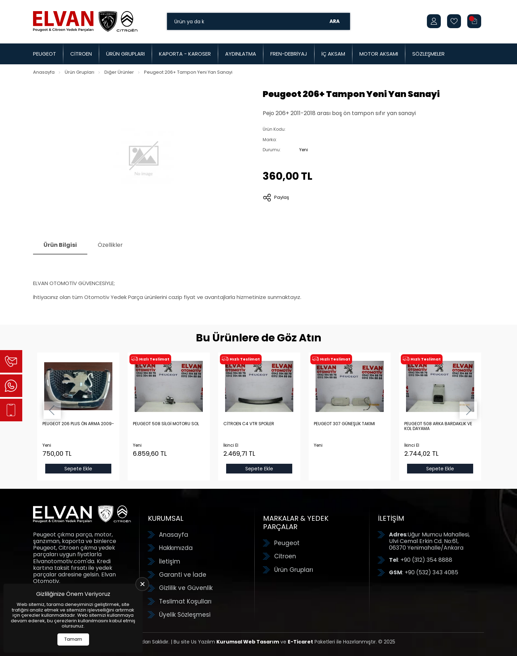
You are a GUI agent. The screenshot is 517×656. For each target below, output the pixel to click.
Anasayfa (44, 72)
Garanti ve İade (182, 574)
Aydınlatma (240, 53)
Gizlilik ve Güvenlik (186, 587)
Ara (334, 21)
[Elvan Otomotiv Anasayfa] (85, 21)
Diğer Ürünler (119, 72)
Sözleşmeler (428, 53)
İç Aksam (333, 53)
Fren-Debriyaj (288, 53)
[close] (142, 584)
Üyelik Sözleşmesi (184, 614)
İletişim (169, 561)
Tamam (73, 639)
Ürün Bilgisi (60, 245)
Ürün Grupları (125, 53)
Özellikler (110, 245)
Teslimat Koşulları (185, 601)
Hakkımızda (176, 547)
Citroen (81, 53)
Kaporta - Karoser (185, 53)
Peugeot (44, 53)
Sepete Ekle (78, 468)
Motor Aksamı (378, 53)
